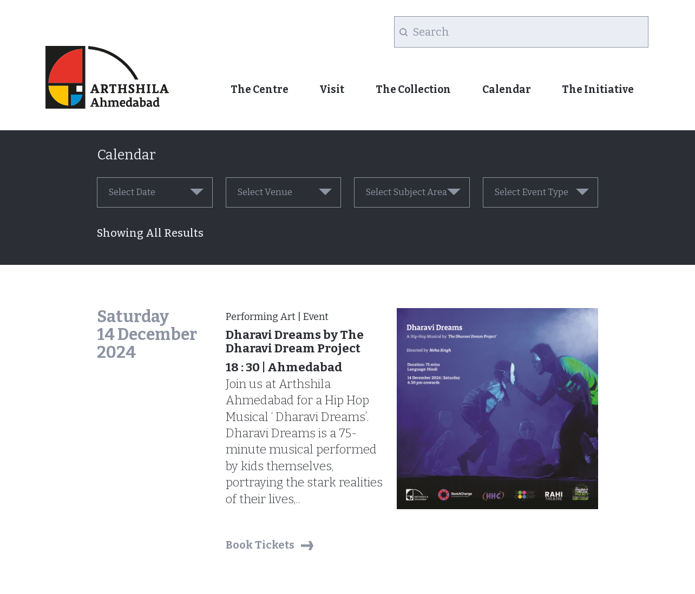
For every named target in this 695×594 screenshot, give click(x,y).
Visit (331, 89)
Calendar (506, 89)
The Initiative (598, 89)
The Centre (260, 89)
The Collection (413, 89)
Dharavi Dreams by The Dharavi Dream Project (295, 342)
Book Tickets (260, 544)
